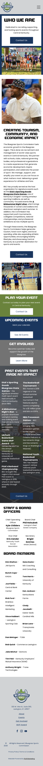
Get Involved (21, 721)
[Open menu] (38, 7)
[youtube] (26, 731)
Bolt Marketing (29, 759)
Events (21, 717)
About (21, 714)
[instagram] (21, 731)
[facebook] (17, 731)
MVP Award (21, 724)
